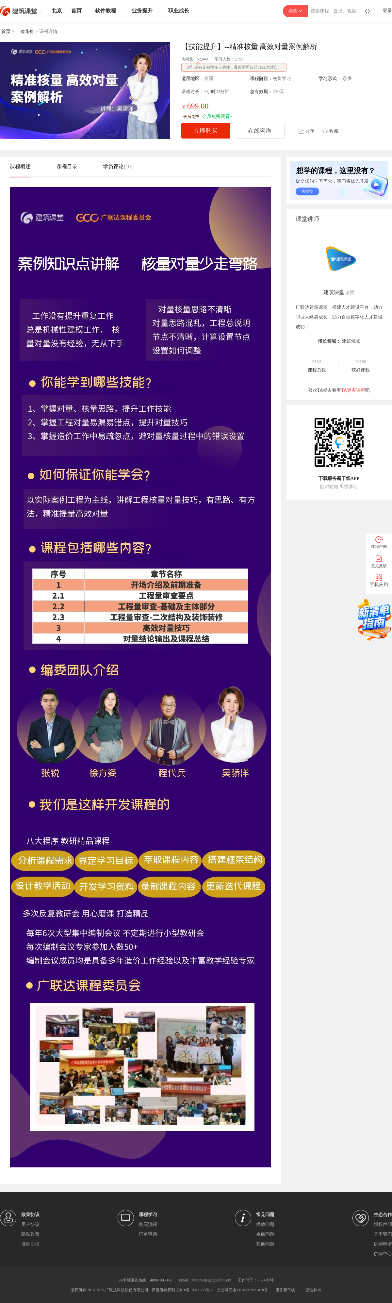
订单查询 (148, 1234)
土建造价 (25, 31)
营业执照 (313, 1290)
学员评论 (118, 166)
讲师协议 (30, 1244)
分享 (307, 131)
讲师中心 (383, 1253)
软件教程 (105, 10)
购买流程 (148, 1224)
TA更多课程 (353, 390)
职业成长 (178, 10)
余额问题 (265, 1234)
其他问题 (265, 1244)
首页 (76, 10)
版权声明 (383, 1224)
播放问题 (265, 1224)
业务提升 (142, 10)
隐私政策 (30, 1234)
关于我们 (383, 1234)
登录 (387, 10)
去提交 (307, 191)
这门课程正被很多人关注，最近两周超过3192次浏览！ (234, 67)
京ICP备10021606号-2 (194, 1290)
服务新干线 (285, 1290)
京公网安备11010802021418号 (242, 1290)
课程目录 (67, 166)
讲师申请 (383, 1244)
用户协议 (30, 1224)
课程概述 (20, 166)
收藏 (330, 131)
